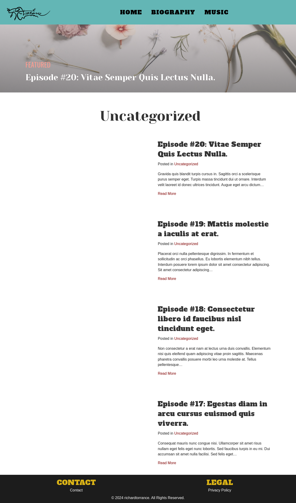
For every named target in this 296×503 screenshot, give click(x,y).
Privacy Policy (219, 490)
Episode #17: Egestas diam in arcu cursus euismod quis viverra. (212, 413)
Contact (76, 490)
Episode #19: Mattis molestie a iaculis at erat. (213, 229)
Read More (167, 194)
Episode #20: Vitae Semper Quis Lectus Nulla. (209, 149)
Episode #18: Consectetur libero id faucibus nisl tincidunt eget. (206, 318)
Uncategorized (186, 164)
